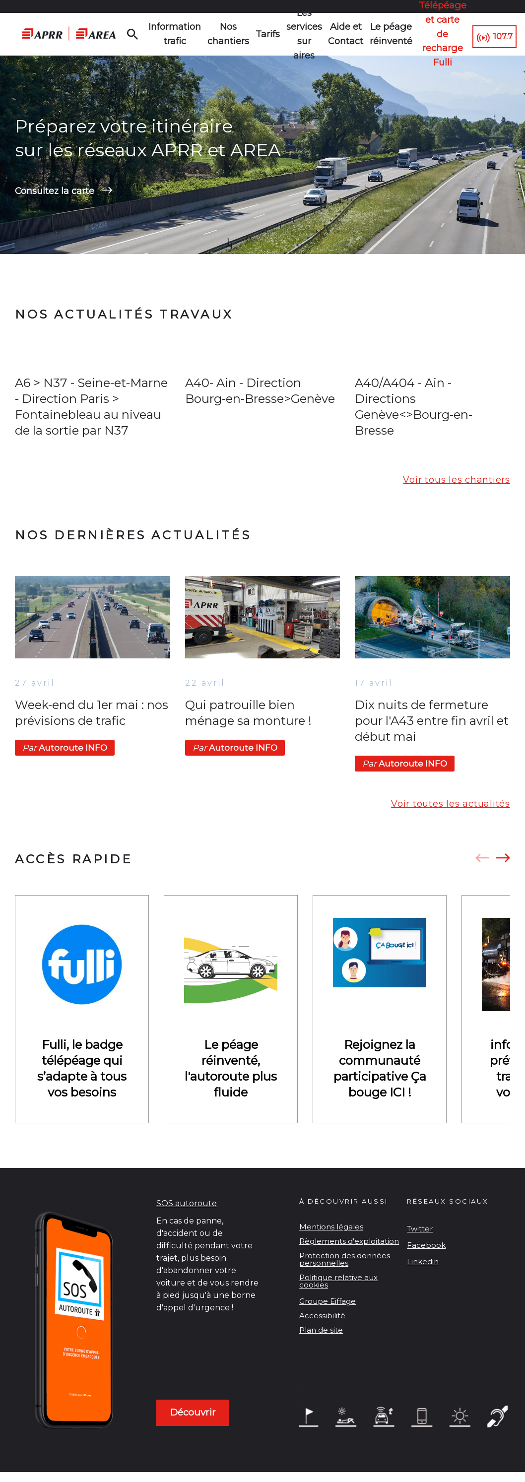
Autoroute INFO (64, 750)
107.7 (500, 34)
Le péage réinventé (385, 34)
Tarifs (265, 34)
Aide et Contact (342, 34)
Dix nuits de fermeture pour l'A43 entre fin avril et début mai (432, 723)
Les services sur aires (301, 34)
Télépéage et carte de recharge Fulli (434, 34)
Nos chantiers (227, 34)
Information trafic (178, 34)
